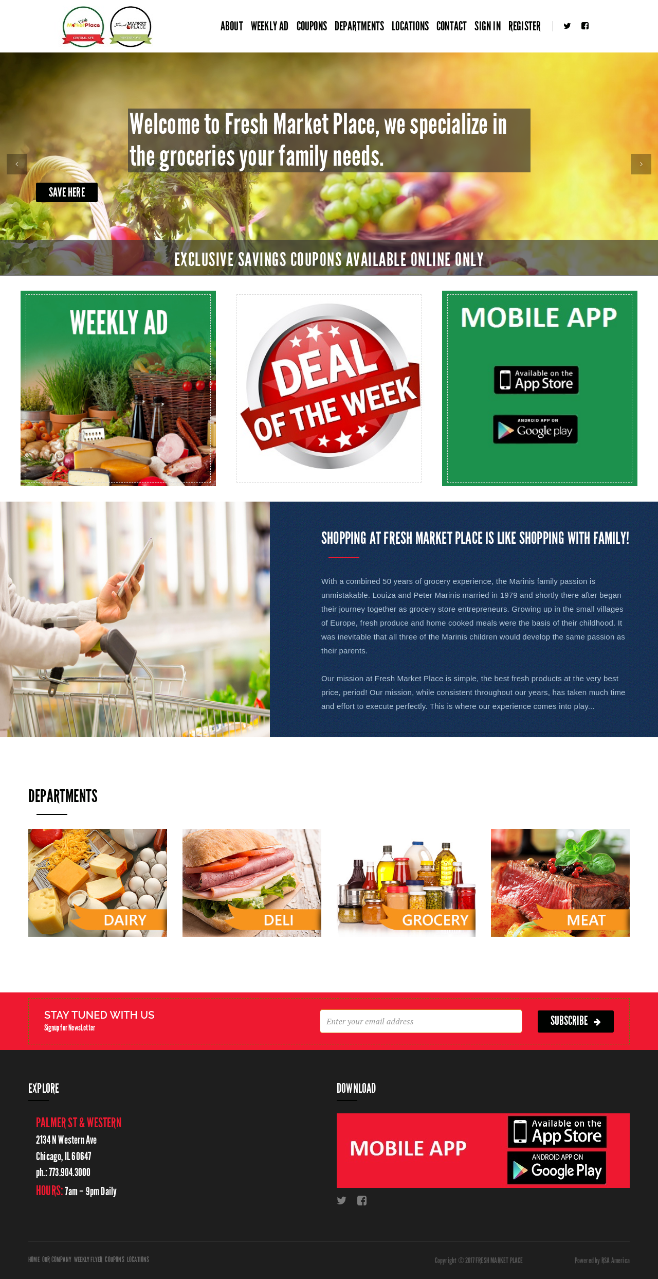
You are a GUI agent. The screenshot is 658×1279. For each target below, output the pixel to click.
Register (524, 26)
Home (34, 1259)
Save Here (67, 192)
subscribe (576, 1021)
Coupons (312, 26)
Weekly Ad (270, 26)
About (232, 26)
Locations (410, 26)
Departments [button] (359, 26)
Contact (451, 26)
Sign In (487, 26)
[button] (17, 164)
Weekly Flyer (88, 1259)
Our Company (56, 1259)
